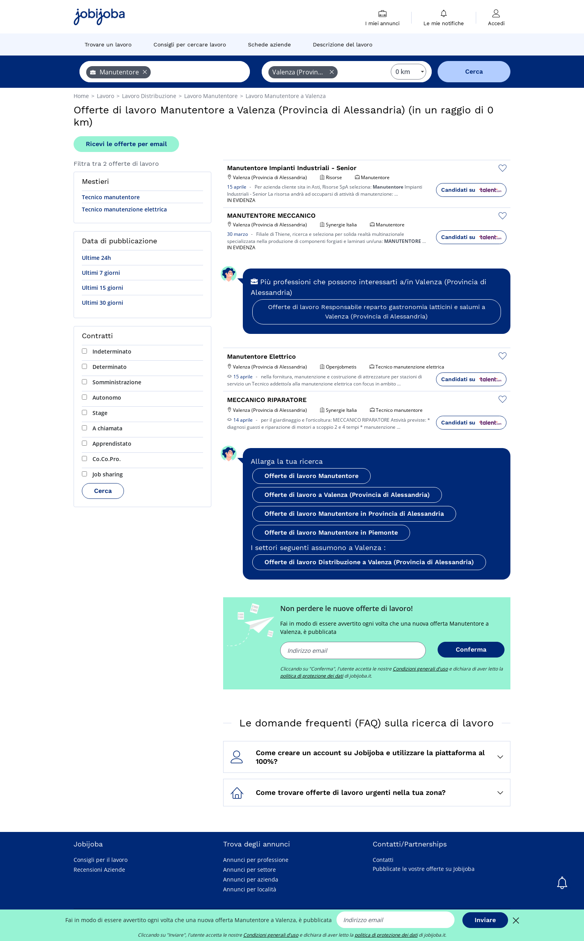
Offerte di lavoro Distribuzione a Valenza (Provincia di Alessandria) (369, 562)
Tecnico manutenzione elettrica (124, 209)
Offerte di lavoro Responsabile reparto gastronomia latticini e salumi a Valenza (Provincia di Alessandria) (376, 311)
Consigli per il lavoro (101, 859)
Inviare (485, 920)
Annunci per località (249, 889)
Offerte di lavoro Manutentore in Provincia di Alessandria (354, 513)
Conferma (471, 649)
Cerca (103, 491)
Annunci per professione (255, 859)
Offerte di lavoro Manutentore (311, 476)
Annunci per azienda (250, 879)
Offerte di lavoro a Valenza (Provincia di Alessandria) (347, 494)
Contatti (383, 859)
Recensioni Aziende (99, 869)
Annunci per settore (249, 869)
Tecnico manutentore (111, 197)
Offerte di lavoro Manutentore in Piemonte (331, 532)
